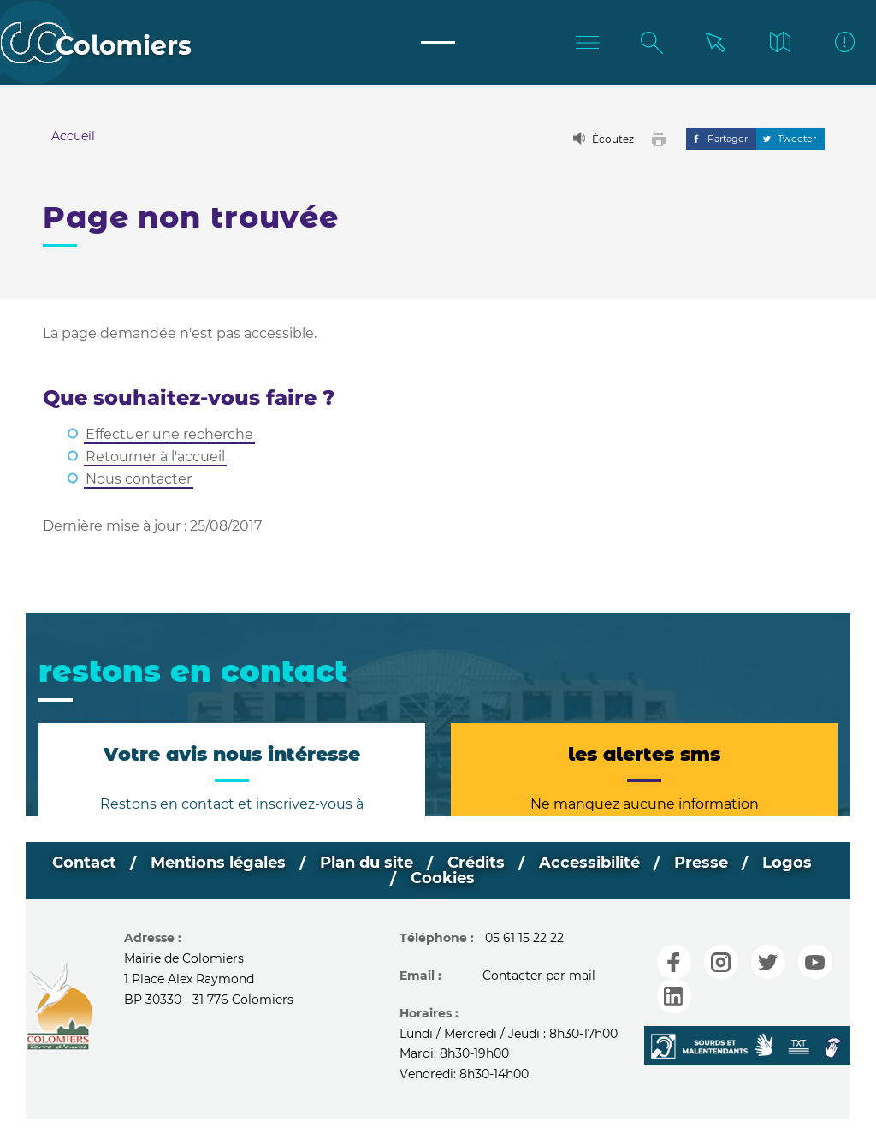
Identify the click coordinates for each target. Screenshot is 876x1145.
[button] (662, 139)
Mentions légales (218, 862)
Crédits (476, 862)
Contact (84, 862)
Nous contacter (139, 479)
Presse (701, 862)
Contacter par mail (538, 975)
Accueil (73, 136)
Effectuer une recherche (169, 434)
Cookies (443, 878)
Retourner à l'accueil (155, 456)
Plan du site (366, 862)
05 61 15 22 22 (524, 938)
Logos (787, 862)
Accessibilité (589, 862)
